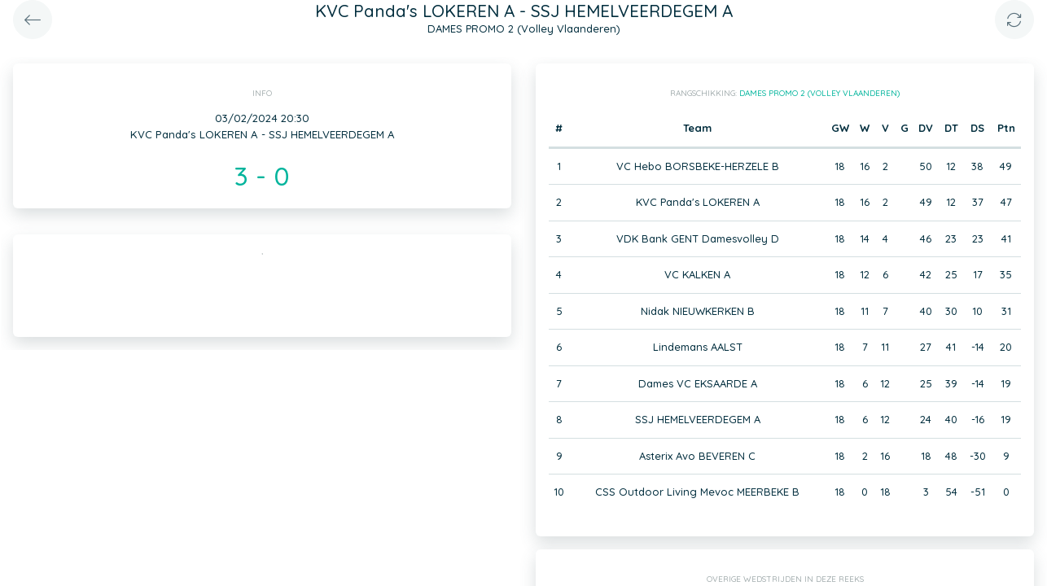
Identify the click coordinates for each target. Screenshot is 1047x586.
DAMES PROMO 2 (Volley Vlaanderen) (819, 93)
